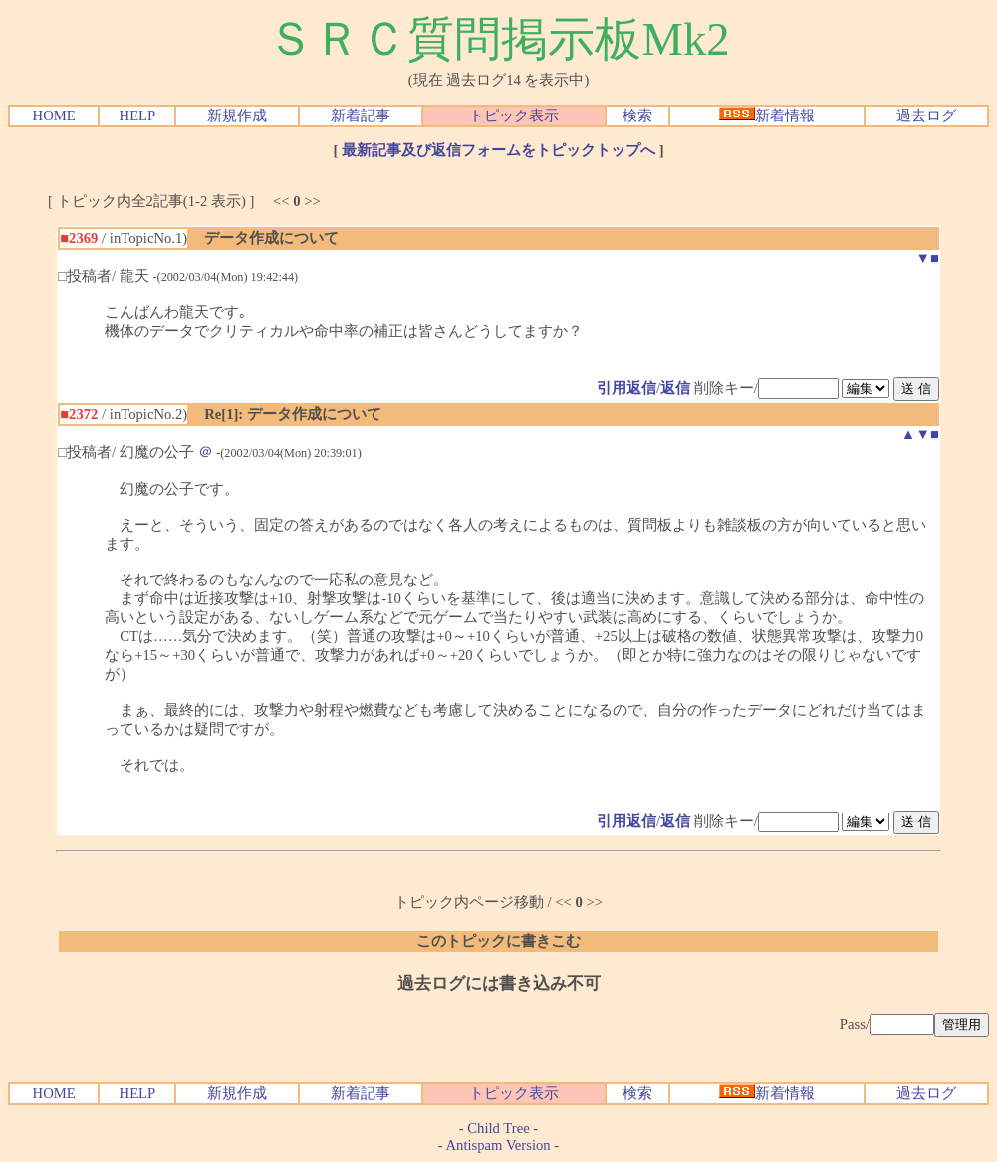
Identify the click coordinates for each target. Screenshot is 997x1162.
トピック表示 (514, 115)
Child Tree (498, 1128)
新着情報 (767, 115)
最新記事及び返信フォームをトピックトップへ (498, 150)
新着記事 (360, 115)
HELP (138, 115)
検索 (637, 115)
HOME (54, 115)
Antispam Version (498, 1145)
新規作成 (237, 115)
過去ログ (926, 115)
